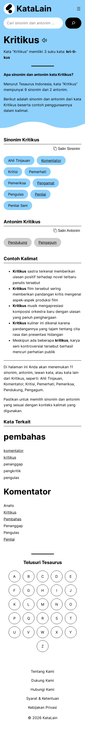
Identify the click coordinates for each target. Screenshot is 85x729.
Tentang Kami (42, 671)
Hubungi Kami (42, 689)
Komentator (51, 160)
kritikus (10, 457)
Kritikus (10, 512)
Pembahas (12, 519)
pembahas (25, 437)
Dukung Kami (42, 680)
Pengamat (45, 183)
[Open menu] (78, 8)
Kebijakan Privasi (42, 707)
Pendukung (17, 242)
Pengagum (48, 242)
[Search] (73, 23)
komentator (14, 450)
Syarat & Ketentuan (42, 698)
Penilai (40, 194)
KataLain (34, 9)
